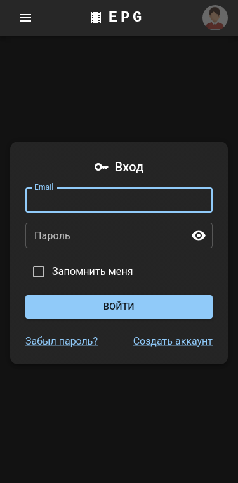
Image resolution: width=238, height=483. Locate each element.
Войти (119, 307)
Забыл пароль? (61, 341)
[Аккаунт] (215, 17)
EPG (127, 18)
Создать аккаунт (173, 341)
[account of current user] (25, 18)
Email (43, 187)
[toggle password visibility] (198, 235)
